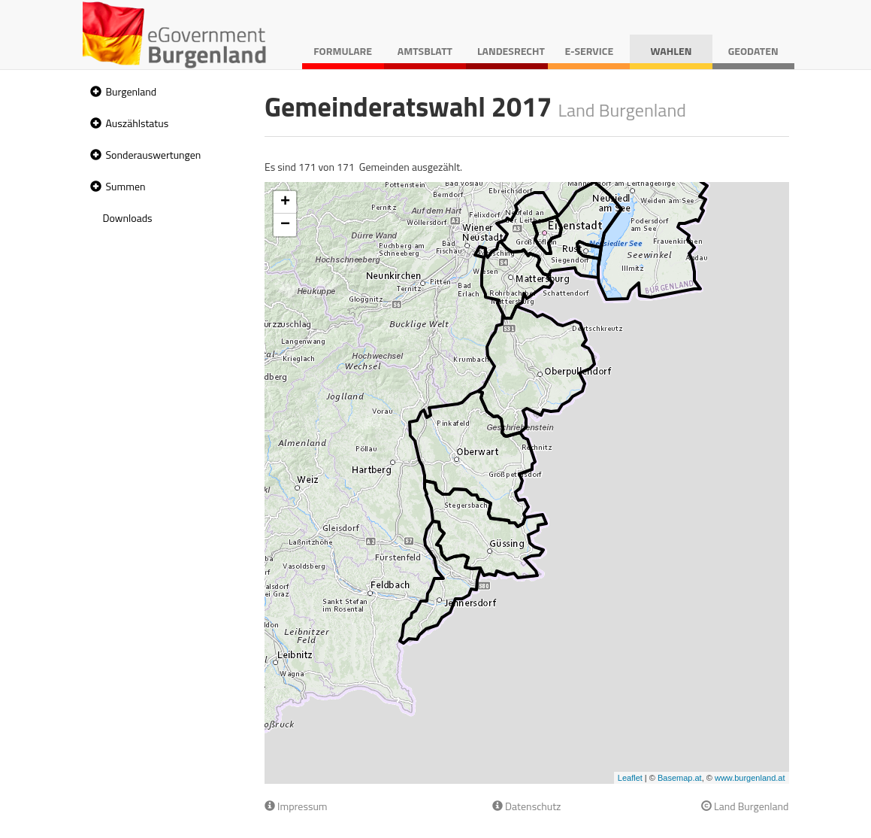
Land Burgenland (745, 806)
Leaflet (630, 777)
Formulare (342, 51)
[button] (93, 92)
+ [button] (285, 202)
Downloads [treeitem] (128, 218)
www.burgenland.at (750, 777)
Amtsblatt (425, 51)
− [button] (285, 225)
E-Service (588, 51)
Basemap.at (680, 777)
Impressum (296, 806)
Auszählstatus (137, 123)
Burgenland (131, 91)
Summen (126, 186)
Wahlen (671, 51)
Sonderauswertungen (153, 154)
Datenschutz (526, 806)
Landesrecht (511, 51)
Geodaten (753, 51)
